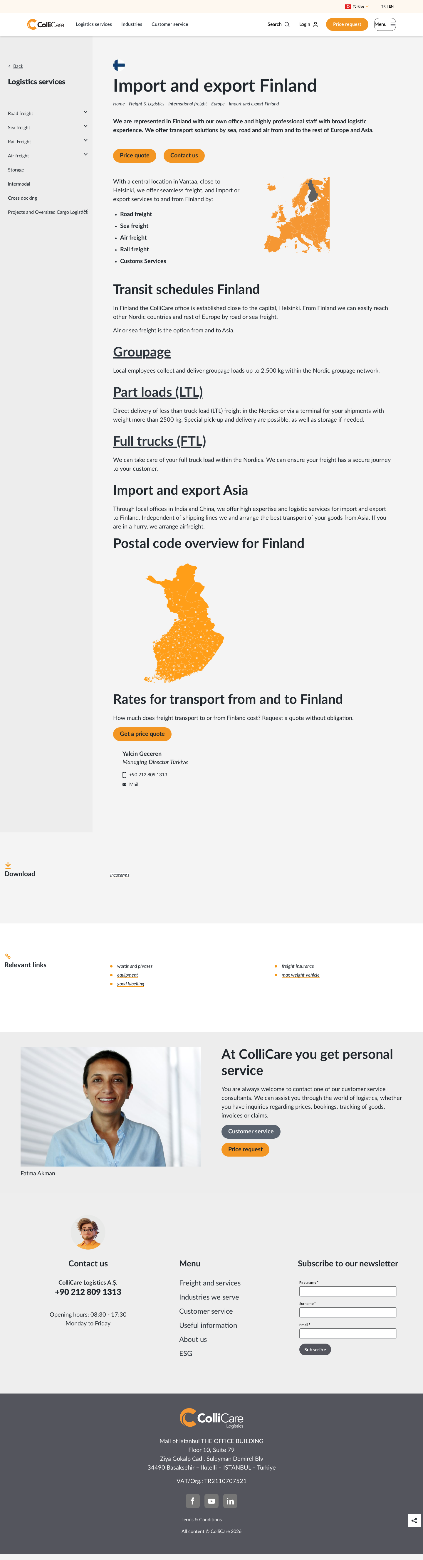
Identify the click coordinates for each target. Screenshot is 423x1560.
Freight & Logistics (146, 104)
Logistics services (94, 24)
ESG (185, 1360)
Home (119, 104)
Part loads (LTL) (158, 392)
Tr (383, 6)
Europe (218, 104)
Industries (131, 24)
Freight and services (210, 1289)
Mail (174, 787)
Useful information (208, 1331)
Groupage (142, 352)
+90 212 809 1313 (189, 777)
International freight (187, 104)
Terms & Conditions (202, 1526)
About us (193, 1345)
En (391, 6)
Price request (334, 24)
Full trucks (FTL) (159, 441)
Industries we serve (209, 1303)
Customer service (170, 24)
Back (18, 66)
